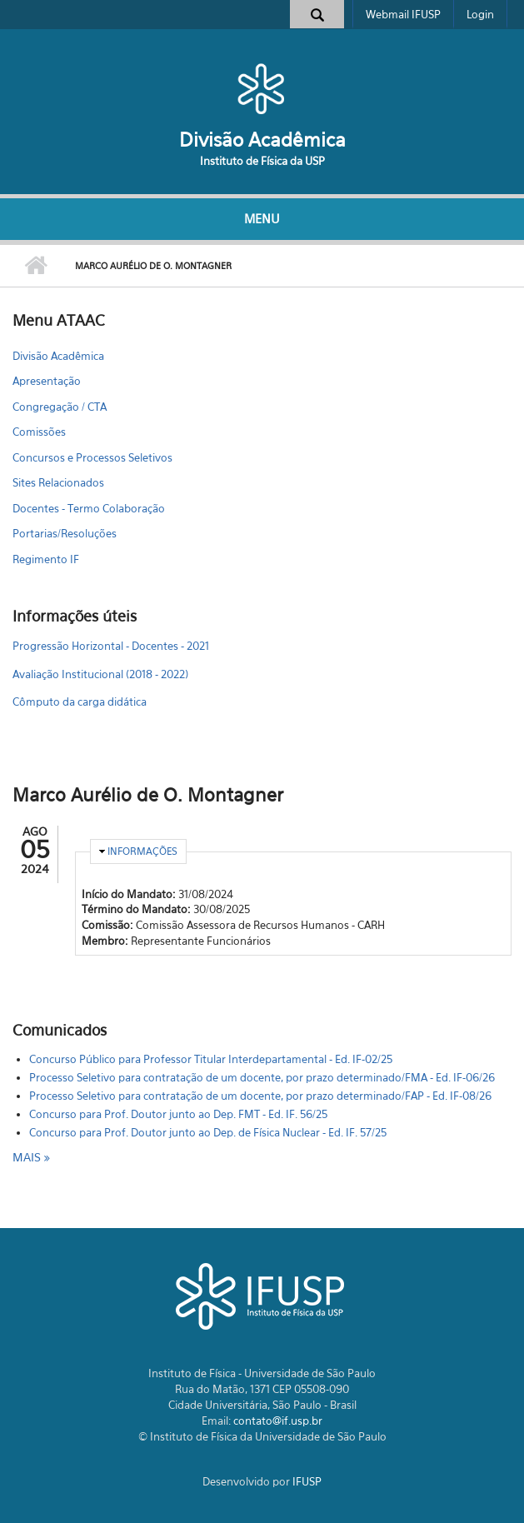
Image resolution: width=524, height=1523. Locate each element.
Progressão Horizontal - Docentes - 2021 (110, 645)
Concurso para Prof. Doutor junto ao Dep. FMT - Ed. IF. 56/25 (178, 1114)
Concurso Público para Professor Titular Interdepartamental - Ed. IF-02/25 (210, 1059)
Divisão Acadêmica (262, 139)
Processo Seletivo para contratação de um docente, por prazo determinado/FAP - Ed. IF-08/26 (260, 1095)
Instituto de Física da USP (262, 160)
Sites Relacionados (58, 482)
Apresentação (46, 380)
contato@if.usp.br (277, 1420)
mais (28, 1157)
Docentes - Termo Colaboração (88, 508)
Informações (142, 851)
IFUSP (307, 1481)
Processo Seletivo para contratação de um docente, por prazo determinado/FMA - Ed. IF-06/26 (262, 1077)
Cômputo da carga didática (79, 701)
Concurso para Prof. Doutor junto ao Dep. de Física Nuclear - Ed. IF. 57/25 (208, 1132)
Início (35, 266)
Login (480, 14)
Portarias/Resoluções (64, 533)
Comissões (39, 431)
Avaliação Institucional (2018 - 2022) (100, 674)
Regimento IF (45, 559)
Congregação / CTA (59, 406)
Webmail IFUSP (403, 14)
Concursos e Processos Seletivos (92, 457)
